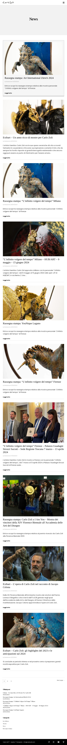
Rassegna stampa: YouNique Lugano (21, 323)
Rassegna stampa (7, 728)
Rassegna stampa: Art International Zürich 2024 (29, 77)
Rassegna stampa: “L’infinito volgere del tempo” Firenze (32, 381)
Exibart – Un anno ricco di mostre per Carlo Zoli (28, 137)
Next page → (61, 680)
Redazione (9, 81)
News (4, 726)
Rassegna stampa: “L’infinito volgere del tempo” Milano (32, 200)
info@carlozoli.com (29, 742)
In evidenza (6, 721)
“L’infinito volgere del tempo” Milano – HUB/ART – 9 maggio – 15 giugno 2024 (25, 706)
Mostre (5, 724)
